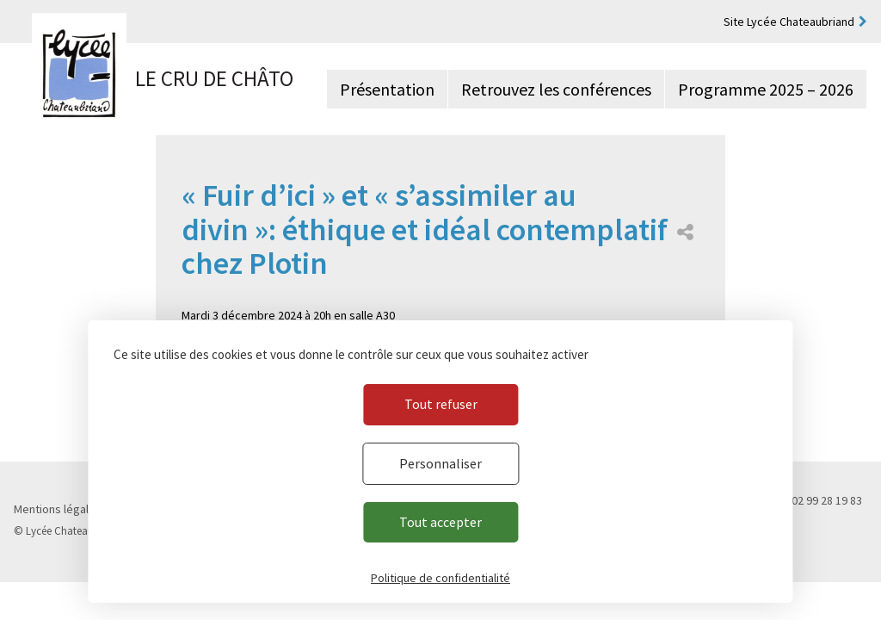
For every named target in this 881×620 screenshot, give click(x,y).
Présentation (387, 89)
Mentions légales (58, 509)
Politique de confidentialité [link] (440, 578)
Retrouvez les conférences (556, 89)
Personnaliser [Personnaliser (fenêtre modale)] (440, 463)
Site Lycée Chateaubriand (789, 21)
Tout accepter (440, 521)
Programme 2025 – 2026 (765, 89)
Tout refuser (440, 403)
